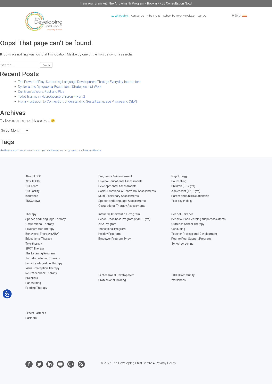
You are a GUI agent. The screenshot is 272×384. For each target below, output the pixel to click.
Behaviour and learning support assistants (198, 219)
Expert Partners (35, 313)
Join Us (202, 15)
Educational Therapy (38, 238)
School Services (182, 214)
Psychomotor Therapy (39, 228)
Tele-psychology (181, 200)
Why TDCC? (32, 181)
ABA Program (107, 224)
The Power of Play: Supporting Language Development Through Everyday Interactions (79, 82)
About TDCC (33, 176)
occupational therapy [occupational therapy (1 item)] (48, 150)
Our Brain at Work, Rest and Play (41, 92)
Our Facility (32, 191)
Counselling (178, 181)
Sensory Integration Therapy (43, 263)
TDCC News (33, 200)
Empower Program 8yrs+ (114, 238)
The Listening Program (40, 253)
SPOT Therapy (34, 248)
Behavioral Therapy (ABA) (42, 233)
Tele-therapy (33, 243)
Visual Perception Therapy (42, 268)
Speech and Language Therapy (45, 219)
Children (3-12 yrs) (183, 186)
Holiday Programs (109, 233)
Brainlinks (31, 278)
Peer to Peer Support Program (191, 238)
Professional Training (112, 280)
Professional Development (116, 275)
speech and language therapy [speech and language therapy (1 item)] (86, 150)
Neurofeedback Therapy (41, 273)
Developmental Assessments (117, 186)
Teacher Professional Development (194, 233)
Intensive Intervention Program (119, 214)
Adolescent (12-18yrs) (185, 191)
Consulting (178, 228)
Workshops (178, 280)
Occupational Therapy (39, 224)
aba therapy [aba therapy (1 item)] (6, 150)
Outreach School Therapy (187, 224)
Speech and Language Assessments (122, 200)
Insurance (31, 196)
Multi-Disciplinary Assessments (118, 196)
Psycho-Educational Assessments (120, 181)
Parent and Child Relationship (190, 196)
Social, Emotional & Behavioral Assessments (127, 191)
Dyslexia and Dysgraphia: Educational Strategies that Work (59, 87)
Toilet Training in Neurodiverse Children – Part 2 (51, 96)
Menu (239, 15)
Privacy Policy (166, 363)
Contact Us (137, 15)
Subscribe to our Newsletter (179, 15)
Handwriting (33, 283)
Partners (31, 318)
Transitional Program (112, 228)
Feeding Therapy (36, 287)
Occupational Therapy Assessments (121, 205)
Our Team (31, 186)
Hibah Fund (153, 15)
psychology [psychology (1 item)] (64, 150)
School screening (182, 243)
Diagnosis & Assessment (115, 176)
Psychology (179, 176)
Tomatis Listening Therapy (42, 258)
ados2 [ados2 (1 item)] (16, 150)
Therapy (30, 214)
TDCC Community (183, 275)
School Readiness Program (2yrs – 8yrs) (124, 219)
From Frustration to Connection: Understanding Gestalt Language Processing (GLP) (77, 101)
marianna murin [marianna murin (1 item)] (28, 150)
